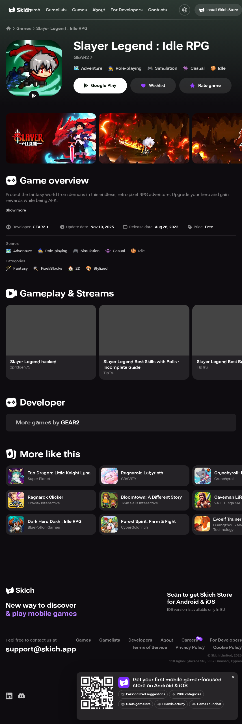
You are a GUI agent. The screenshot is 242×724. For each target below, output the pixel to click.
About (98, 9)
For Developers (126, 9)
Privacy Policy (190, 647)
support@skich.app (41, 649)
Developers (140, 640)
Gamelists (56, 9)
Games (79, 9)
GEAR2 (84, 57)
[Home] (8, 28)
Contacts (157, 9)
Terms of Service (149, 647)
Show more (16, 210)
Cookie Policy (227, 647)
